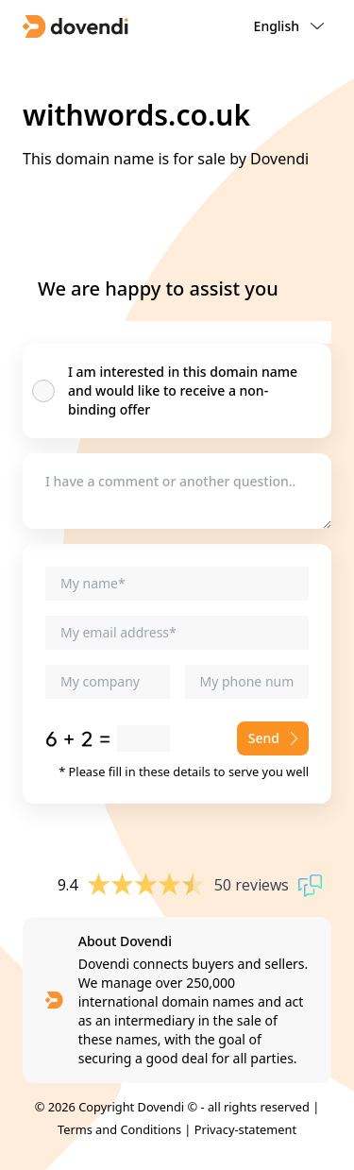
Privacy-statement (245, 1129)
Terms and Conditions (119, 1129)
